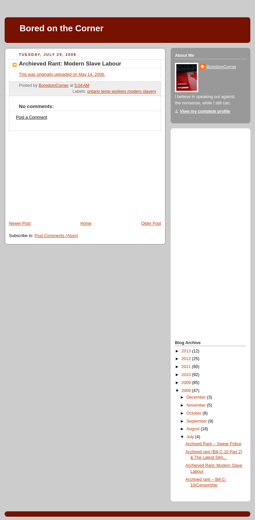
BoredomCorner (221, 67)
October (195, 413)
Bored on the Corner (62, 28)
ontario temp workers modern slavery (121, 91)
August (194, 429)
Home (86, 223)
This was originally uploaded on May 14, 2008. (62, 74)
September (197, 421)
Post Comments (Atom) (56, 235)
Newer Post (20, 223)
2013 (187, 351)
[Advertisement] (54, 172)
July (191, 437)
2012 (187, 358)
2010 (187, 374)
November (197, 405)
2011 (187, 366)
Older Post (151, 223)
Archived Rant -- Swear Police (213, 444)
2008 (187, 390)
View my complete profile (205, 111)
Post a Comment (31, 117)
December (197, 397)
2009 (187, 382)
